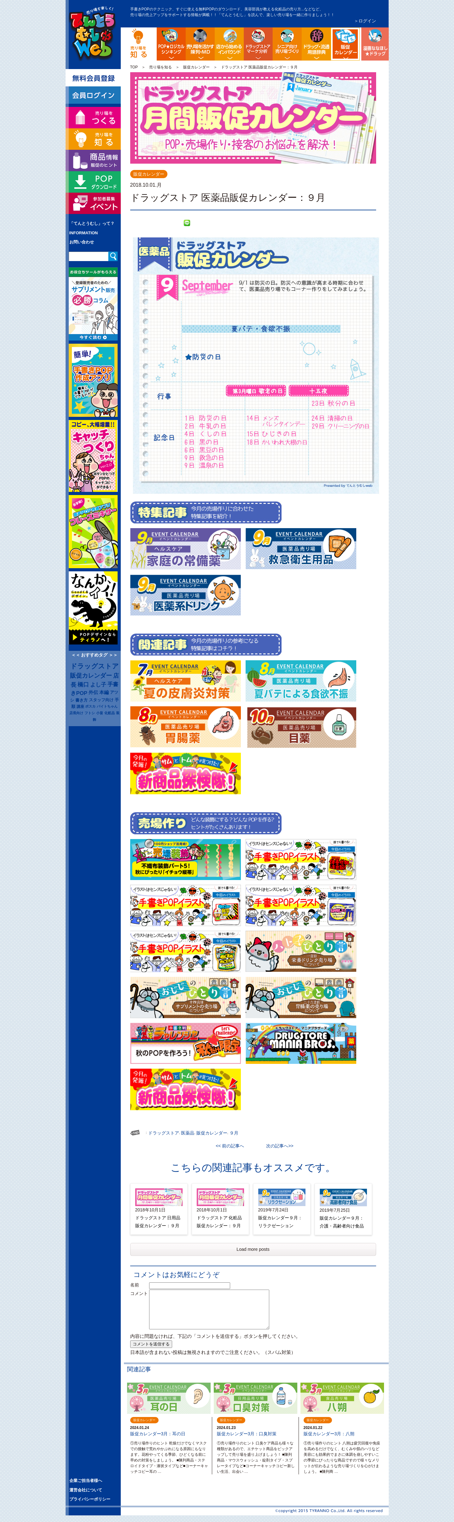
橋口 (83, 684)
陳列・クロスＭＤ (200, 44)
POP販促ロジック (171, 44)
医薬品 (187, 1132)
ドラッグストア (94, 666)
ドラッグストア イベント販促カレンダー (358, 32)
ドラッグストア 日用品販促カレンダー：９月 (158, 1221)
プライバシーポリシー (89, 1499)
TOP (134, 67)
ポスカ (90, 706)
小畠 (99, 713)
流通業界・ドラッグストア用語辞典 (316, 44)
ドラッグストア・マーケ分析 (258, 44)
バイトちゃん (107, 706)
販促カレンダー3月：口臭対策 (247, 1433)
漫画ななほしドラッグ (374, 44)
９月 (234, 1132)
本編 (104, 692)
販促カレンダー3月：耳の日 (158, 1433)
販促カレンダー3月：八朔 (329, 1433)
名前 (139, 1284)
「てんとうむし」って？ (91, 223)
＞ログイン (365, 20)
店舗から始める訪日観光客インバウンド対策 (229, 44)
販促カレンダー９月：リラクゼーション (280, 1221)
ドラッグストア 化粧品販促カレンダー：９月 (219, 1221)
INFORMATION (83, 232)
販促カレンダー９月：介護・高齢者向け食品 (342, 1222)
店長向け (76, 713)
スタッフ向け (101, 700)
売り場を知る (160, 67)
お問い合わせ (81, 242)
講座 (80, 706)
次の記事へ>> (277, 1145)
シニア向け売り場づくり (287, 44)
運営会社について (85, 1490)
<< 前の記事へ (232, 1145)
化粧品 (109, 713)
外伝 (93, 692)
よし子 (98, 684)
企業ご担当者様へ (85, 1480)
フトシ (89, 713)
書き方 (81, 700)
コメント (139, 1293)
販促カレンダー (196, 67)
